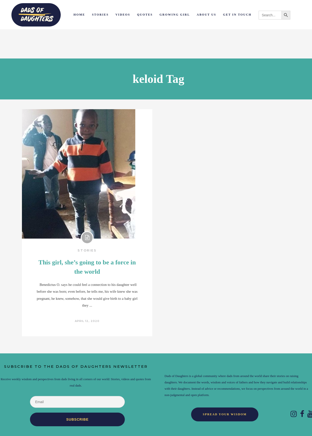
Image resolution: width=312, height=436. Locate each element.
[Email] (77, 402)
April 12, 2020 (87, 321)
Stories (87, 250)
